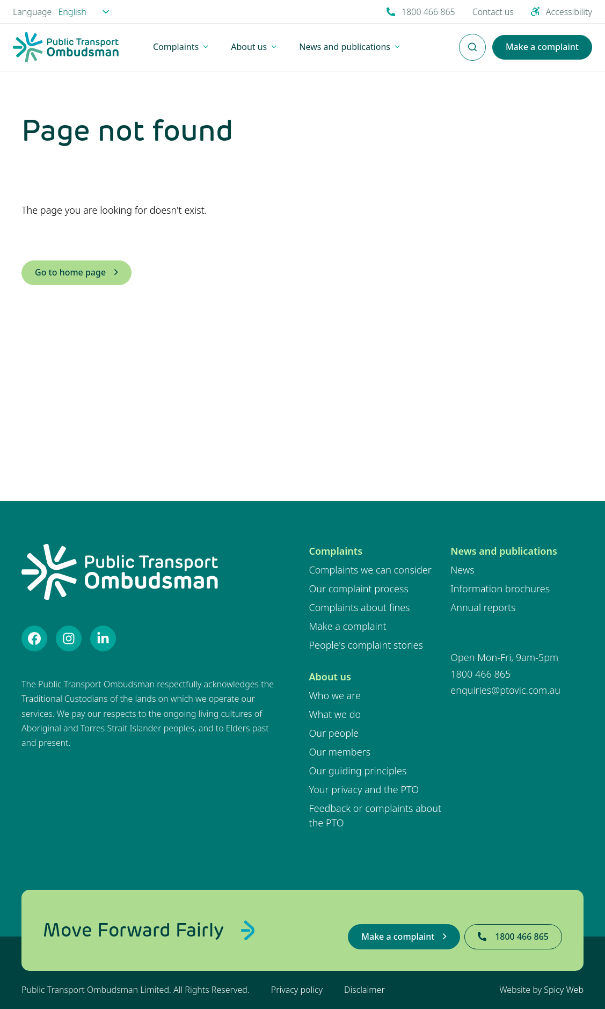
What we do (335, 714)
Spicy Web (564, 990)
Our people (334, 733)
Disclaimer (364, 990)
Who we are (335, 695)
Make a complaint (348, 626)
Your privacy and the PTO (364, 789)
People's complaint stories (366, 644)
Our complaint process (359, 588)
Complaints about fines (359, 607)
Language (32, 12)
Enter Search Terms (472, 41)
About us (330, 676)
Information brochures (500, 588)
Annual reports (482, 607)
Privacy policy (297, 990)
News (462, 569)
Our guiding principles (358, 770)
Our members (340, 751)
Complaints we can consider (370, 569)
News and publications (503, 551)
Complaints (336, 551)
